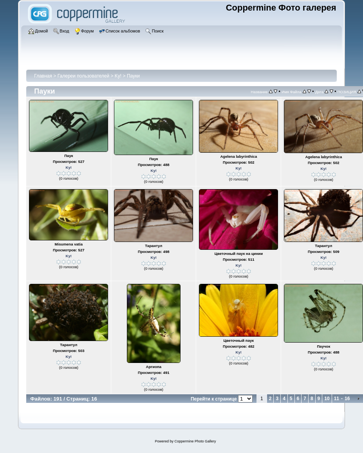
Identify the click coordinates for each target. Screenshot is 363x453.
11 (336, 398)
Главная (43, 76)
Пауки (133, 76)
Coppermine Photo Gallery (195, 441)
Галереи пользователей (83, 76)
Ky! (118, 76)
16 (347, 398)
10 (326, 398)
